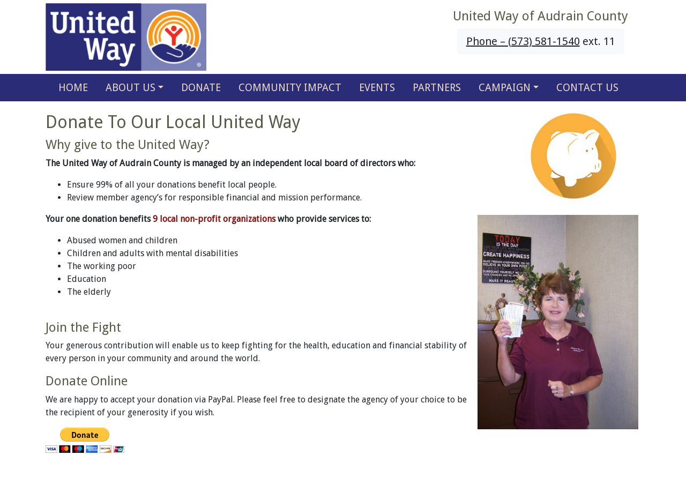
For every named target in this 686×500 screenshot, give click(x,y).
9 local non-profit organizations (214, 219)
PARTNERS (437, 87)
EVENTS (377, 87)
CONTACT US (587, 87)
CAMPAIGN (505, 87)
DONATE (201, 87)
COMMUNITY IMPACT (289, 87)
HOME (73, 87)
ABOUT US (130, 87)
